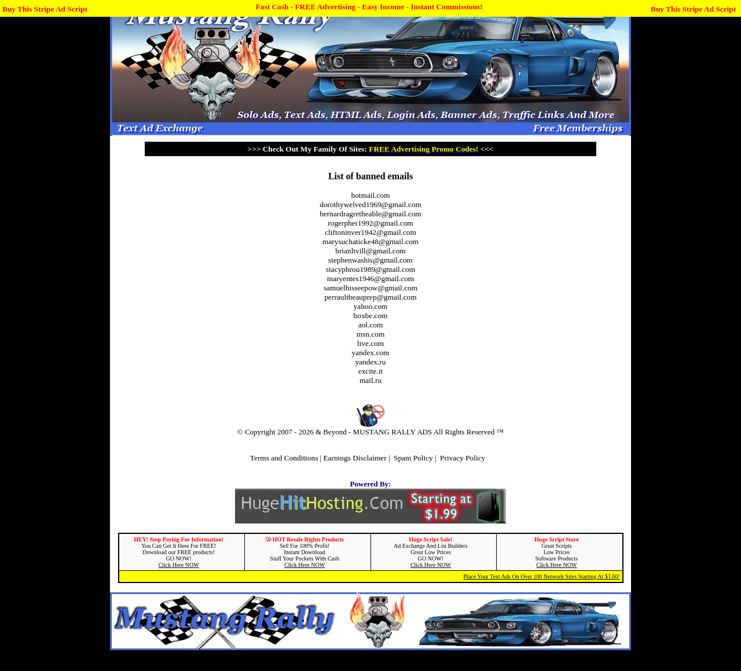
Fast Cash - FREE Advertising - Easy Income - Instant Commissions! (369, 6)
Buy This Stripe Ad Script (44, 9)
